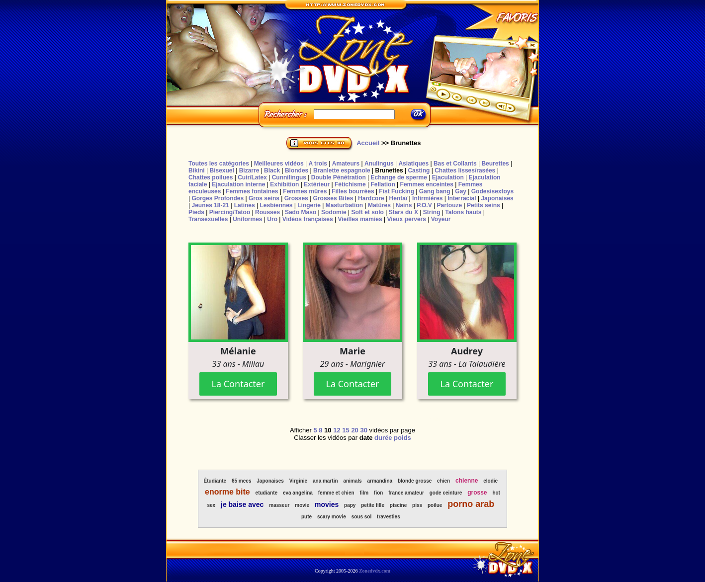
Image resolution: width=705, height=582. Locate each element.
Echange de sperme (399, 177)
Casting (419, 170)
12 (336, 430)
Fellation (382, 184)
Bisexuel (221, 170)
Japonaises (497, 198)
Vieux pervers (406, 219)
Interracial (461, 198)
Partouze (449, 205)
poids (402, 437)
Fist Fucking (396, 191)
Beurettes (495, 163)
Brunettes (389, 170)
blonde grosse (415, 481)
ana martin (325, 481)
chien (443, 481)
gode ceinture (446, 493)
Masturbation (344, 205)
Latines (244, 205)
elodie (490, 481)
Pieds (196, 212)
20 (354, 430)
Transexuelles (208, 219)
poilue (435, 505)
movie (302, 505)
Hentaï (398, 198)
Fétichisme (350, 184)
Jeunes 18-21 (210, 205)
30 (363, 430)
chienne (466, 480)
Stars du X (403, 212)
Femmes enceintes (426, 184)
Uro (272, 219)
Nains (404, 205)
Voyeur (441, 219)
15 (345, 430)
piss (417, 505)
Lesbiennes (276, 205)
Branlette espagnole (341, 170)
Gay (460, 191)
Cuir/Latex (252, 177)
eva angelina (298, 493)
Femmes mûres (305, 191)
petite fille (372, 505)
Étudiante (215, 481)
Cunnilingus (289, 177)
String (432, 212)
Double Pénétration (338, 177)
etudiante (266, 493)
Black (272, 170)
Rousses (267, 212)
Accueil (367, 143)
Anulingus (379, 163)
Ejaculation (448, 177)
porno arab (470, 504)
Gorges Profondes (217, 198)
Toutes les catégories (218, 163)
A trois (317, 163)
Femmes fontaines (252, 191)
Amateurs (345, 163)
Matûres (379, 205)
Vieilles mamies (360, 219)
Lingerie (309, 205)
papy (349, 505)
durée (383, 437)
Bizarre (249, 170)
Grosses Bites (333, 198)
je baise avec (242, 504)
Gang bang (434, 191)
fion (378, 493)
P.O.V (424, 205)
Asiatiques (413, 163)
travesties (388, 516)
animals (352, 481)
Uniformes (247, 219)
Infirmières (427, 198)
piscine (398, 505)
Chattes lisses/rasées (465, 170)
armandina (379, 481)
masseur (279, 505)
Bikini (196, 170)
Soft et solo (368, 212)
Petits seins (483, 205)
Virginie (298, 481)
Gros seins (264, 198)
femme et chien (336, 493)
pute (306, 516)
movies (327, 504)
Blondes (296, 170)
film (363, 493)
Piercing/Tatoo (229, 212)
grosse (477, 492)
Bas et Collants (455, 163)
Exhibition (284, 184)
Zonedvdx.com (374, 571)
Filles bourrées (353, 191)
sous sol (362, 516)
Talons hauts (463, 212)
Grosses (296, 198)
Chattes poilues (210, 177)
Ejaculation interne (238, 184)
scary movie (331, 516)
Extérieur (317, 184)
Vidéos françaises (307, 219)
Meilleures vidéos (279, 163)
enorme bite (227, 492)
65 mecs (241, 481)
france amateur (406, 493)
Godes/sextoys (492, 191)
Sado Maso (300, 212)
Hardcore (371, 198)
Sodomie (334, 212)
